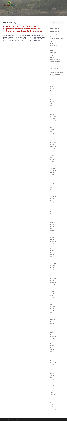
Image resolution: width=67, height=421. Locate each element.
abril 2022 (52, 181)
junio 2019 (52, 252)
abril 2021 (52, 207)
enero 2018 (52, 274)
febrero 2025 (52, 110)
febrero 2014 (52, 334)
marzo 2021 (52, 209)
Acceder (51, 402)
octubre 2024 (52, 118)
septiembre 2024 (53, 120)
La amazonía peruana (53, 3)
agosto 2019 (52, 248)
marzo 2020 (52, 233)
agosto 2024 (52, 122)
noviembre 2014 (53, 328)
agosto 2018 (52, 265)
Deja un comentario (17, 33)
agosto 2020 (52, 222)
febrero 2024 (52, 135)
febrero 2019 (52, 258)
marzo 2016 (52, 315)
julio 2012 (52, 371)
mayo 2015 (52, 323)
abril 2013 (52, 351)
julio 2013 (52, 345)
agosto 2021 (52, 198)
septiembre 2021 (53, 196)
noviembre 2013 (53, 336)
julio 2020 (52, 224)
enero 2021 (52, 213)
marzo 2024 (52, 133)
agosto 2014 (52, 332)
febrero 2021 (52, 211)
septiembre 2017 (53, 282)
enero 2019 (52, 261)
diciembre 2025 (53, 90)
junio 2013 (52, 347)
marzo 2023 (52, 159)
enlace (51, 390)
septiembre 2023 (53, 146)
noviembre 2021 (53, 192)
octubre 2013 (52, 338)
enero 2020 (52, 237)
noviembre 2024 (53, 116)
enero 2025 (52, 112)
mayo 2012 (52, 375)
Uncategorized (53, 394)
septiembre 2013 (53, 340)
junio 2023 (52, 153)
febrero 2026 (52, 86)
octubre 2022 (52, 168)
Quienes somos (40, 3)
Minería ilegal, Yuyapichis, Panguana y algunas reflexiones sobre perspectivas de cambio (56, 61)
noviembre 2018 (53, 263)
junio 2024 (52, 127)
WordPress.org (53, 409)
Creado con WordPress (7, 419)
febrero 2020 (52, 235)
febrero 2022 (52, 185)
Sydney (17, 419)
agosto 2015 (52, 319)
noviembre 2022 (53, 166)
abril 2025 (52, 105)
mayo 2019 (52, 254)
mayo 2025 (52, 103)
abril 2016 (52, 312)
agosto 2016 (52, 306)
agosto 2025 (52, 99)
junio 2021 (52, 202)
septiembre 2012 (53, 366)
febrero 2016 (52, 317)
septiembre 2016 (53, 304)
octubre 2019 (52, 243)
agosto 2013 (52, 343)
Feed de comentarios (54, 406)
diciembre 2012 (53, 360)
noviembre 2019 (53, 241)
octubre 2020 (52, 220)
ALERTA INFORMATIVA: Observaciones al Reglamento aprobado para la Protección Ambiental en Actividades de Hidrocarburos (22, 28)
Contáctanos (60, 3)
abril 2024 (52, 131)
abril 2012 (52, 377)
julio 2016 (52, 308)
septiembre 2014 (53, 330)
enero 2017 (52, 297)
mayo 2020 (52, 228)
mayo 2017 (52, 291)
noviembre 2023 (53, 142)
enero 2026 (52, 88)
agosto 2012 (52, 369)
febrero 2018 (52, 271)
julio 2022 (52, 174)
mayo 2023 (52, 155)
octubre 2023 (52, 144)
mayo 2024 (52, 129)
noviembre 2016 (53, 299)
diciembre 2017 (53, 276)
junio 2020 (52, 226)
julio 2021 (52, 200)
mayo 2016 (52, 310)
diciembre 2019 (53, 239)
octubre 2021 (52, 194)
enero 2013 (52, 358)
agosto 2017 (52, 284)
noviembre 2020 (53, 217)
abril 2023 (52, 157)
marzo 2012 (52, 379)
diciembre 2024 (53, 114)
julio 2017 (52, 286)
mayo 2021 (52, 205)
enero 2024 (52, 138)
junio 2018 (52, 269)
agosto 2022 (52, 172)
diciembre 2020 (53, 215)
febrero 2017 (52, 295)
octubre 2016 (52, 302)
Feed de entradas (53, 404)
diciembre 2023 (53, 140)
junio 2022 (52, 176)
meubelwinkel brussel (54, 71)
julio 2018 (52, 267)
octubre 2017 (52, 280)
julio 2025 (52, 101)
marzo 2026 (52, 84)
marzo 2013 (52, 353)
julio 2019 (52, 250)
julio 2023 (52, 151)
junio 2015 (52, 321)
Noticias (46, 3)
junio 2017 (52, 289)
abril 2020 (52, 230)
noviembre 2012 (53, 362)
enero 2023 (52, 161)
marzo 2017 (52, 293)
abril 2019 (52, 256)
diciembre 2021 (53, 189)
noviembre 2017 (53, 278)
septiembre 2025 (53, 97)
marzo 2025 (52, 107)
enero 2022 (52, 187)
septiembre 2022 (53, 170)
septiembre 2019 (53, 245)
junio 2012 (52, 373)
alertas (27, 33)
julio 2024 (52, 125)
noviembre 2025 (53, 92)
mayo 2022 (52, 179)
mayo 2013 (52, 349)
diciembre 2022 (53, 164)
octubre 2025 (52, 94)
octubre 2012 (52, 364)
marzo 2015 (52, 325)
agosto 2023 (52, 148)
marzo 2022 (52, 183)
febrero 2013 (52, 356)
